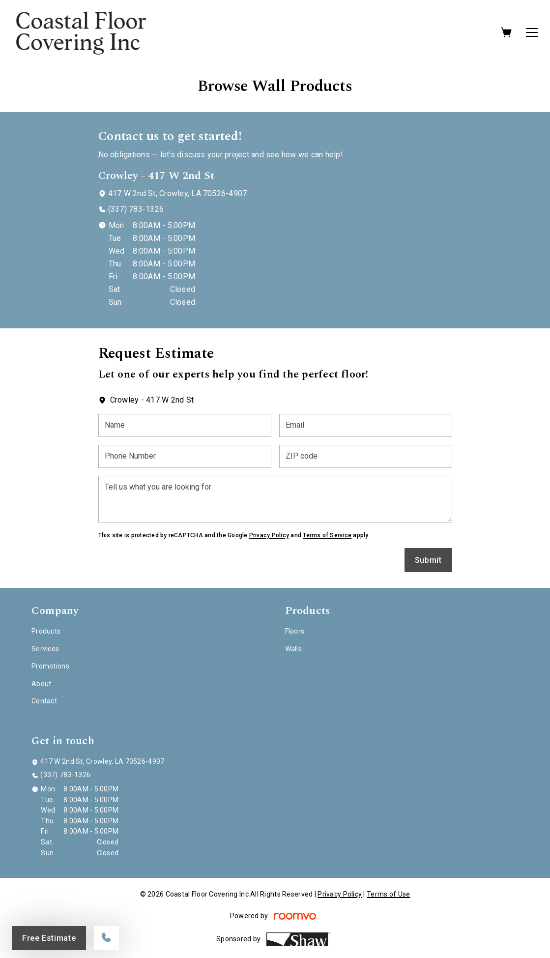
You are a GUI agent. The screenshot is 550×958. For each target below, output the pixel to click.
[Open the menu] (531, 32)
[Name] (184, 425)
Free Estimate (49, 938)
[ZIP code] (365, 456)
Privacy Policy (269, 535)
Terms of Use (388, 894)
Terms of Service (327, 535)
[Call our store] (106, 938)
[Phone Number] (184, 456)
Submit (428, 560)
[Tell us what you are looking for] (275, 499)
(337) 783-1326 (136, 209)
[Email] (365, 425)
